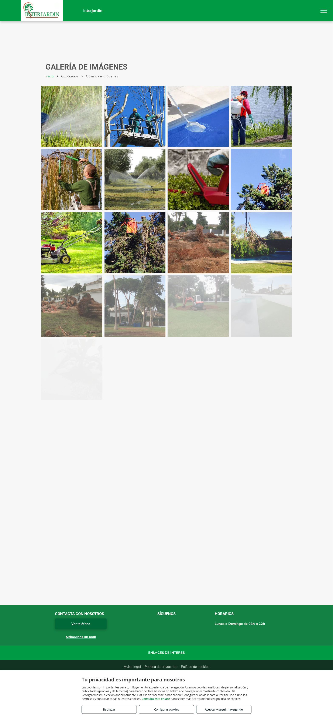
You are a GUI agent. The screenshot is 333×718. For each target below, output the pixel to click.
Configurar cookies (166, 709)
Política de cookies (195, 666)
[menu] (323, 10)
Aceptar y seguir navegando (224, 709)
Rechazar (109, 709)
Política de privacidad (161, 666)
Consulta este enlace (156, 699)
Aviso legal (132, 666)
